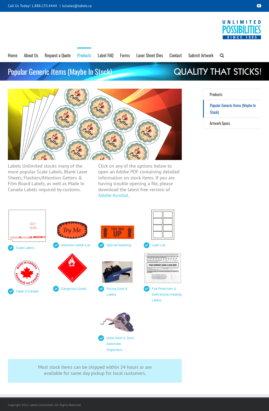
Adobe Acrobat (113, 195)
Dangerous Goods (73, 288)
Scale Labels (25, 247)
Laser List (158, 245)
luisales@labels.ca (77, 5)
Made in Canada (27, 291)
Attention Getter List (75, 245)
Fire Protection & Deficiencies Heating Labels (167, 294)
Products (216, 94)
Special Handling (119, 245)
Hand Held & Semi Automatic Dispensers (120, 344)
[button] (222, 54)
